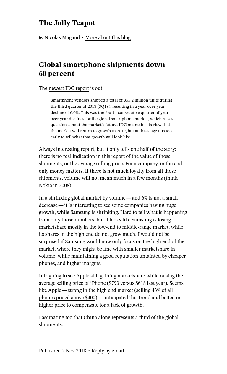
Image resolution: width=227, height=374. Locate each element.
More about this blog (108, 37)
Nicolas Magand (62, 37)
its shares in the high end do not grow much (87, 234)
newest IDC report (69, 88)
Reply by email (108, 351)
